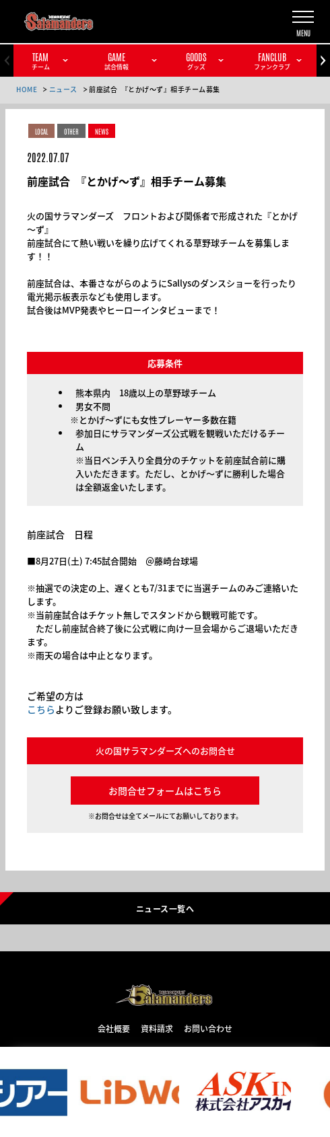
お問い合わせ (208, 1028)
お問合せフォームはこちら (165, 790)
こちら (41, 709)
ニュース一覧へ (165, 908)
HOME (26, 89)
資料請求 (157, 1028)
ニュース (63, 89)
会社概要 (114, 1028)
